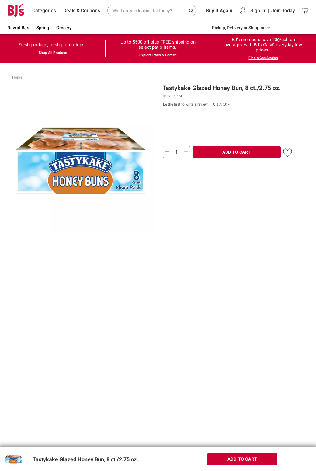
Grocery (63, 27)
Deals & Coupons (81, 10)
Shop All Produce (53, 53)
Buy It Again (219, 10)
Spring (42, 27)
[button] (287, 151)
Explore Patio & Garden (158, 55)
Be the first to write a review (185, 104)
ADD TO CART (236, 152)
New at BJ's (18, 27)
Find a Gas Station (263, 58)
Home (17, 77)
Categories (44, 10)
